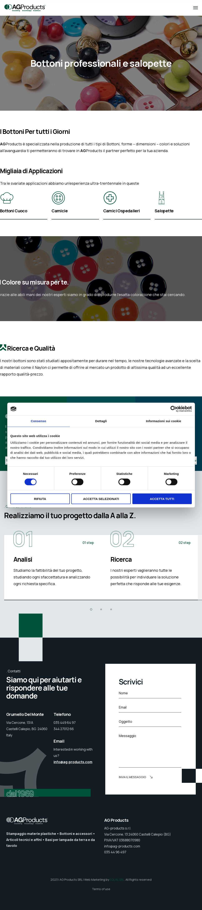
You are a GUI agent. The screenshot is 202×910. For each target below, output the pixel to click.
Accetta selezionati (101, 498)
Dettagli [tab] (101, 421)
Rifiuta (40, 498)
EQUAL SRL (117, 880)
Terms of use (101, 889)
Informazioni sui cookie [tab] (163, 421)
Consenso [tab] (38, 421)
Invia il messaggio (135, 777)
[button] (91, 609)
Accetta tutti (162, 498)
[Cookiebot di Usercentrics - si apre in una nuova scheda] (173, 409)
